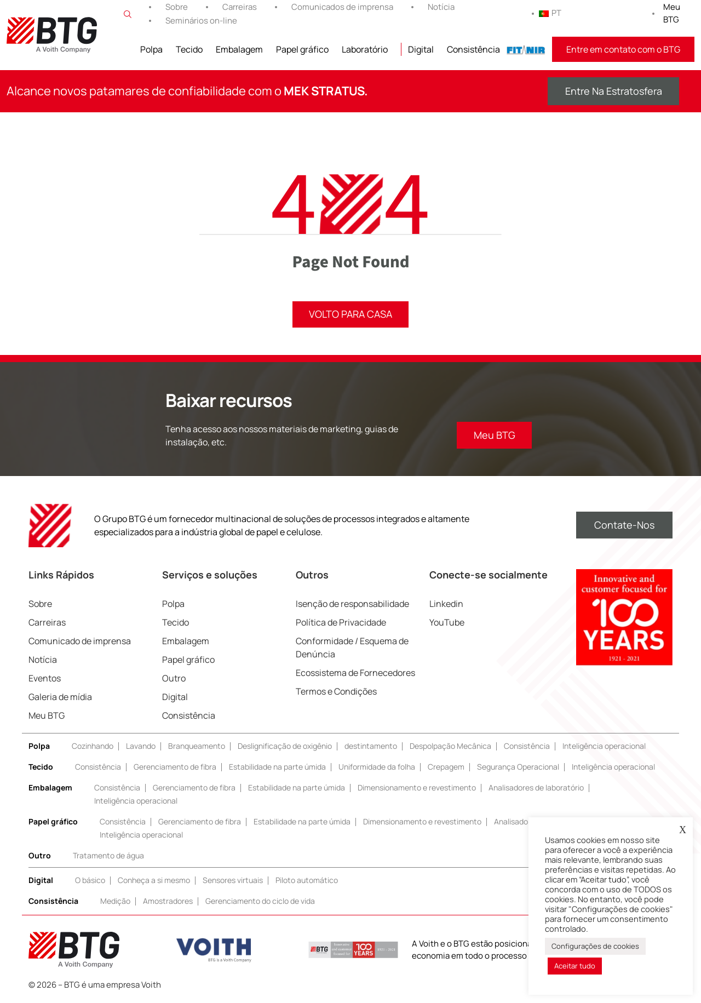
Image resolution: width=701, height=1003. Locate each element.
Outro (174, 679)
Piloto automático (306, 880)
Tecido (189, 49)
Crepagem (446, 767)
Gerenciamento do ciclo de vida (260, 901)
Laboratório (365, 49)
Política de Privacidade (341, 623)
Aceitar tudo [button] (574, 966)
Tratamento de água (108, 856)
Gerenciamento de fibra (175, 767)
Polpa (151, 49)
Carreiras (239, 7)
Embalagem (239, 49)
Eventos (44, 679)
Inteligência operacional (604, 746)
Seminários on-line (201, 20)
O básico (90, 880)
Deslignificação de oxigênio (285, 746)
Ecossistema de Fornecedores (355, 673)
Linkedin (446, 604)
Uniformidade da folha (376, 767)
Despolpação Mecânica (450, 746)
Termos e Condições (336, 692)
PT (550, 13)
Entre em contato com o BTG (623, 49)
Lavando (141, 746)
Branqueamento (196, 746)
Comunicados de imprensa (342, 7)
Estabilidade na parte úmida (277, 767)
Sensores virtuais (233, 880)
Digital (421, 49)
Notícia (441, 7)
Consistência (473, 49)
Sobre (176, 7)
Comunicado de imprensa (79, 641)
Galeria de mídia (60, 697)
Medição (115, 901)
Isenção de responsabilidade (352, 604)
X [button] (682, 829)
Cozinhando (92, 746)
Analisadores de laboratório (536, 788)
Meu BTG (671, 13)
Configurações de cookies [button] (595, 946)
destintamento (370, 746)
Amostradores (168, 901)
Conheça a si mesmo (154, 880)
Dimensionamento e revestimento (417, 788)
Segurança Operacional (518, 767)
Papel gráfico (302, 49)
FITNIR (526, 49)
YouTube (446, 623)
